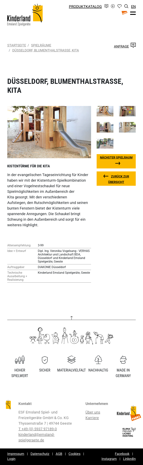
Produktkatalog (85, 6)
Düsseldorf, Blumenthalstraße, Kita (45, 50)
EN (133, 6)
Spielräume (41, 45)
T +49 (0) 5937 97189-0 (37, 429)
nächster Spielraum (116, 157)
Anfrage (125, 46)
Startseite (16, 45)
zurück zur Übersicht (118, 179)
